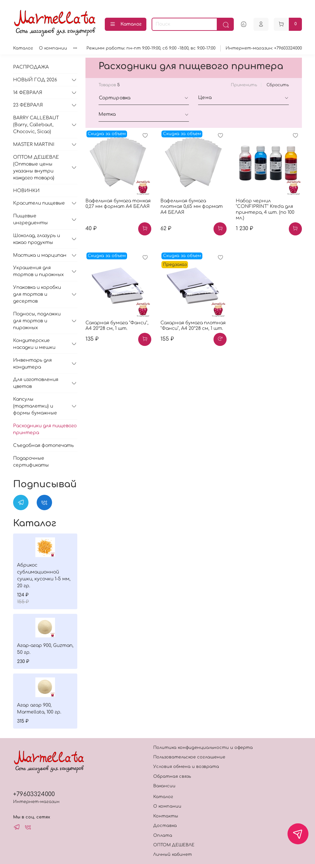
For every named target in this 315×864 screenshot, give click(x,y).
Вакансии (164, 786)
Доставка (165, 825)
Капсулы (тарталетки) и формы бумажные (35, 406)
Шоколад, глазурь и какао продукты (36, 239)
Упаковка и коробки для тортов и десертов (37, 294)
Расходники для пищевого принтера (45, 429)
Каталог (125, 24)
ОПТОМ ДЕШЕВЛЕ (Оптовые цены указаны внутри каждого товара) (36, 167)
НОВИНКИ (26, 190)
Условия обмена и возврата (186, 766)
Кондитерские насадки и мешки (34, 344)
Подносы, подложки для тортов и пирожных (37, 320)
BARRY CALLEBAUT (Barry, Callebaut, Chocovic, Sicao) (36, 124)
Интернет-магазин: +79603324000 (264, 48)
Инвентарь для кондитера (32, 364)
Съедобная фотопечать (43, 445)
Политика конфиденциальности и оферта (203, 747)
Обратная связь (172, 776)
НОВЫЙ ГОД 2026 (35, 79)
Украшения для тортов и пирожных (38, 271)
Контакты (165, 816)
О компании (53, 48)
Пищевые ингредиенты (30, 219)
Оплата (162, 835)
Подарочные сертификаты (31, 462)
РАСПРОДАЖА (31, 67)
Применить (244, 85)
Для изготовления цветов (35, 383)
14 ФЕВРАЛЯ (27, 92)
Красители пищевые (39, 203)
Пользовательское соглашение (189, 757)
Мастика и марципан (39, 255)
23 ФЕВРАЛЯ (28, 105)
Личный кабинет (172, 854)
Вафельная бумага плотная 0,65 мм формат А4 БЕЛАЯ (191, 206)
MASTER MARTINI (33, 144)
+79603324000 (34, 794)
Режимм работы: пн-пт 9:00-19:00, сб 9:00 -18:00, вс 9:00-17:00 (150, 48)
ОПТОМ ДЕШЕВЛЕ (174, 845)
